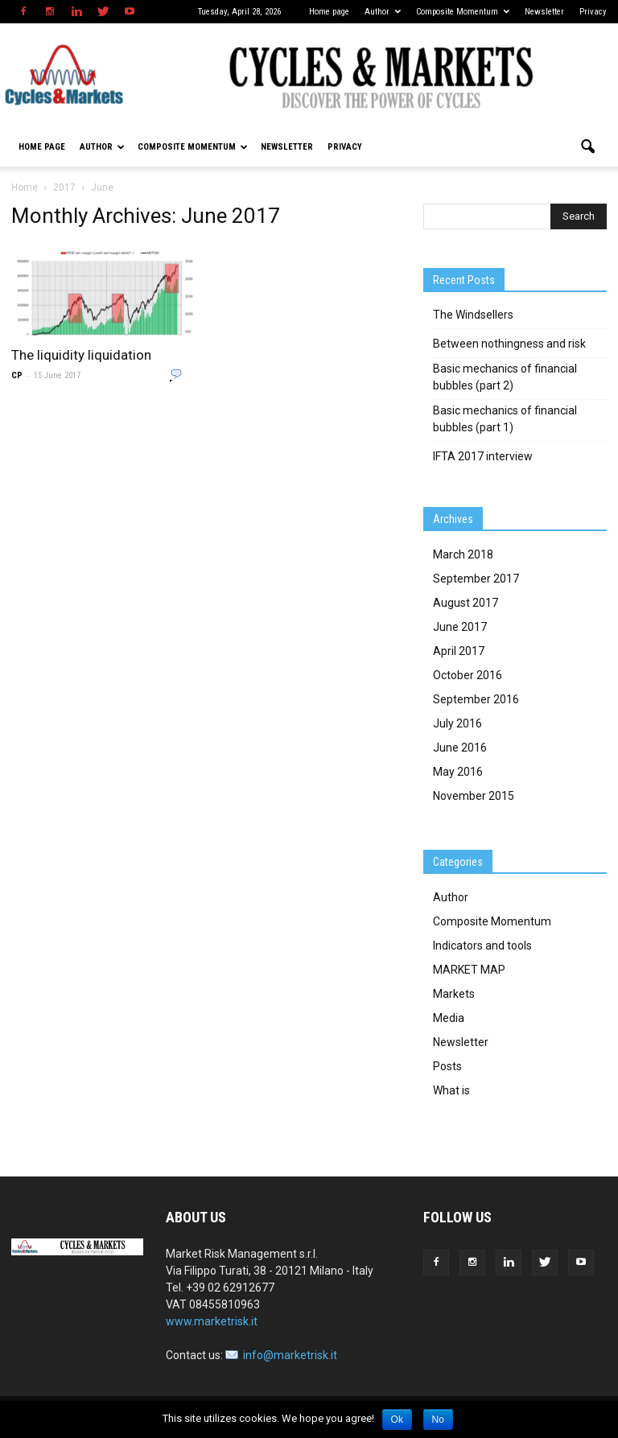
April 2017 (458, 651)
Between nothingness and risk (509, 343)
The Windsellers (473, 314)
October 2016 (467, 675)
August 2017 (465, 602)
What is (451, 1090)
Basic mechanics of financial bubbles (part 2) (505, 377)
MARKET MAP (469, 969)
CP (17, 375)
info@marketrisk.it (290, 1355)
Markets (454, 993)
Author (383, 11)
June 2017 (460, 626)
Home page (329, 11)
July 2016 (457, 723)
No (438, 1419)
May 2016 (458, 771)
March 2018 (463, 554)
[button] (587, 147)
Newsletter (544, 11)
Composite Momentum (462, 11)
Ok (397, 1419)
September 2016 (476, 699)
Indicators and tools (482, 945)
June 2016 (460, 747)
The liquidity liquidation (81, 355)
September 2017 (476, 578)
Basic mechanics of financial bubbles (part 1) (505, 419)
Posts (447, 1066)
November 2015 (473, 795)
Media (448, 1018)
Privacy (593, 11)
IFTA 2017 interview (483, 456)
